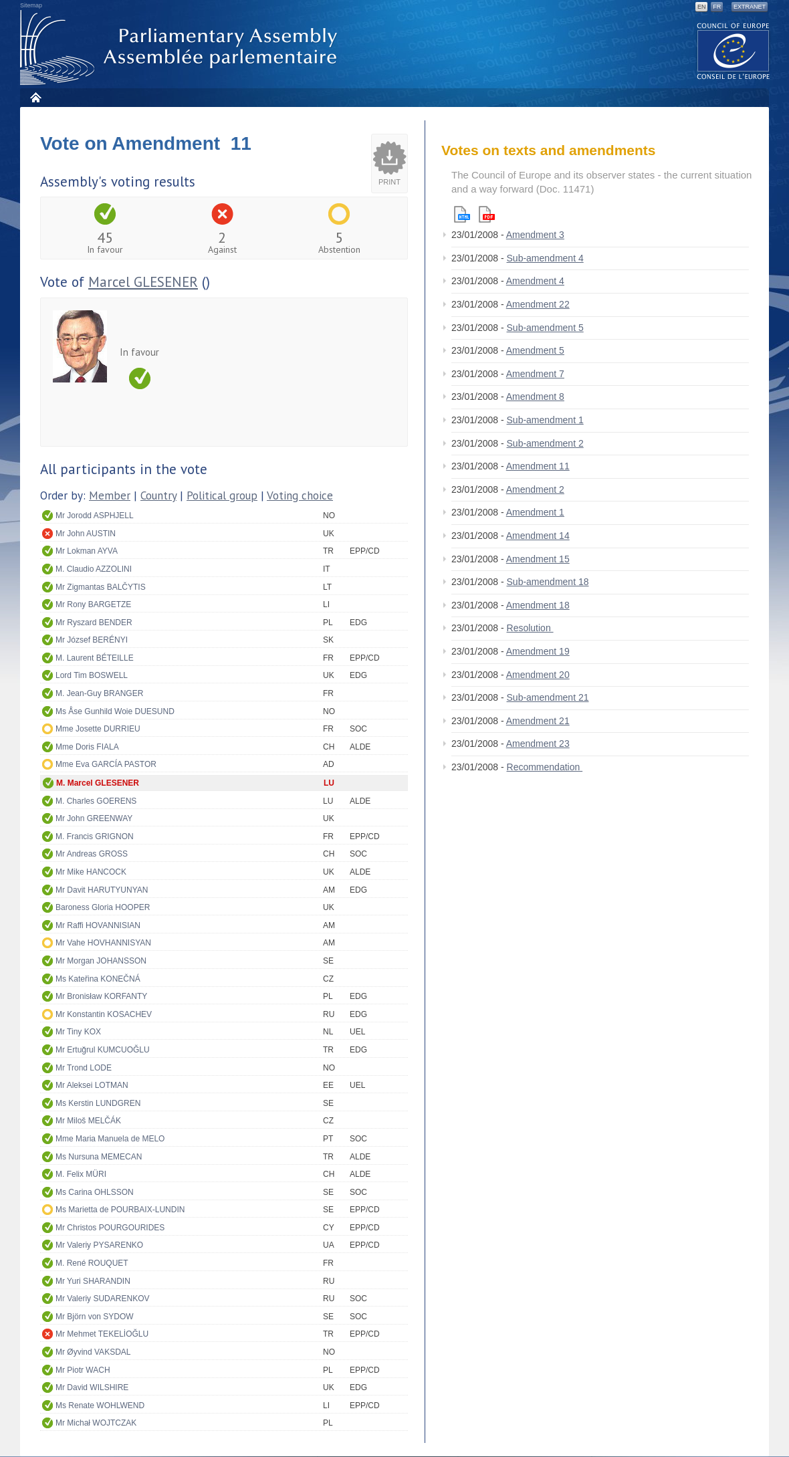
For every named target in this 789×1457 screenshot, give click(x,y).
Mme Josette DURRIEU (97, 729)
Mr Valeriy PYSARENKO (99, 1245)
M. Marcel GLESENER (97, 783)
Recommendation (545, 767)
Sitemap (31, 5)
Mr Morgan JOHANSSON (100, 961)
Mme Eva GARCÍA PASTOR (105, 764)
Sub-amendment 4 (545, 258)
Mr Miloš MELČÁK (88, 1120)
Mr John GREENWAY (93, 818)
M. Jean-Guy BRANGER (99, 693)
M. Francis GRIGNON (94, 836)
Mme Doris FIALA (87, 747)
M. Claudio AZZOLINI (93, 569)
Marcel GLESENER (143, 282)
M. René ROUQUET (91, 1263)
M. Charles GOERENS (95, 801)
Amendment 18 (538, 605)
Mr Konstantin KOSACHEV (103, 1014)
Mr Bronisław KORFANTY (101, 996)
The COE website (733, 50)
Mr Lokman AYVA (86, 551)
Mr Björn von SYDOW (94, 1316)
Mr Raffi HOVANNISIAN (97, 925)
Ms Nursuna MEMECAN (98, 1156)
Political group (222, 495)
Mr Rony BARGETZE (93, 604)
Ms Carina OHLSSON (94, 1192)
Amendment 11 (538, 466)
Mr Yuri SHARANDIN (92, 1281)
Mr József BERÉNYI (91, 640)
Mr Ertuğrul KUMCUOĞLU (102, 1049)
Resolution (530, 628)
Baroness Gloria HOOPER (102, 907)
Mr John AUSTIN (85, 533)
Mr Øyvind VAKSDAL (92, 1352)
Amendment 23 (538, 743)
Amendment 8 (535, 396)
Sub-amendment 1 (545, 420)
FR (717, 6)
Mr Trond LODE (83, 1068)
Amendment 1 (535, 512)
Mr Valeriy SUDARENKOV (102, 1298)
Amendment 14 (538, 535)
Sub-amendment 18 (548, 581)
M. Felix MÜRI (80, 1174)
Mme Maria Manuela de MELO (109, 1138)
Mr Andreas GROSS (91, 854)
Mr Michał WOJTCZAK (95, 1423)
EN (701, 6)
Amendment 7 (535, 373)
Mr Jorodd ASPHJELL (94, 515)
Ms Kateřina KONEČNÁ (97, 979)
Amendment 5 (535, 350)
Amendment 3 (535, 234)
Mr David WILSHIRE (91, 1387)
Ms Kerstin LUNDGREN (97, 1103)
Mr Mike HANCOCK (90, 872)
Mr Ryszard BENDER (93, 622)
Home (35, 97)
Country (158, 495)
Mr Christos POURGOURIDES (109, 1227)
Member (109, 495)
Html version (462, 214)
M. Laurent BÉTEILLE (94, 658)
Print (389, 182)
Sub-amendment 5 (545, 327)
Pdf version (487, 214)
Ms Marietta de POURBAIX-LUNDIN (120, 1209)
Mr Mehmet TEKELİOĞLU (101, 1334)
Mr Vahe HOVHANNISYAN (103, 942)
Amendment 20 (538, 674)
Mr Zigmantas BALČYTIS (100, 587)
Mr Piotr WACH (82, 1370)
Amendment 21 (538, 720)
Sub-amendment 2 (545, 443)
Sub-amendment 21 (548, 697)
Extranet (750, 6)
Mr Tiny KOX (78, 1031)
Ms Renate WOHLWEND (99, 1405)
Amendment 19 (538, 651)
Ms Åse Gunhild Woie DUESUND (115, 711)
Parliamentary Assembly (181, 48)
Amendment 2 (535, 489)
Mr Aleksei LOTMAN (91, 1085)
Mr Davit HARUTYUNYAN (101, 890)
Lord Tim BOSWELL (91, 675)
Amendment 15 (538, 559)
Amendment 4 (535, 280)
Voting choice (300, 495)
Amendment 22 (538, 304)
